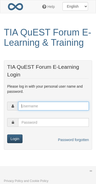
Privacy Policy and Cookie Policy (26, 181)
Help (48, 7)
